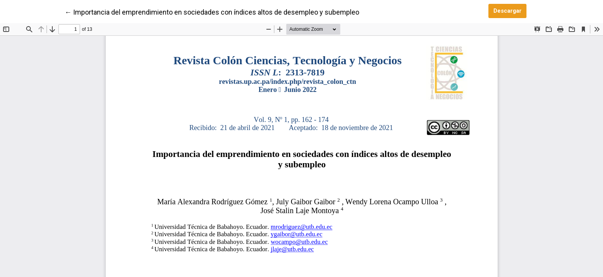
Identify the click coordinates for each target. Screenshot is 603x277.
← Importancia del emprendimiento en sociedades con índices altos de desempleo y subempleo (212, 11)
